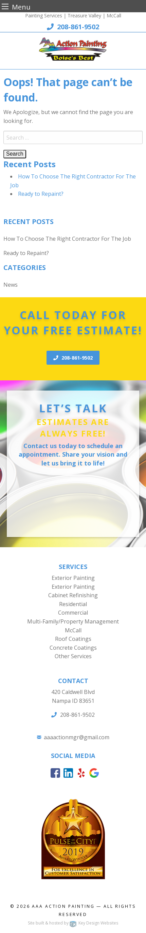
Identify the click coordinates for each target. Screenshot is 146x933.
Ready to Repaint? (40, 193)
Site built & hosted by (73, 923)
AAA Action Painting (63, 906)
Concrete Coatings (73, 647)
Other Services (73, 656)
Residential (73, 604)
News (10, 284)
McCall (73, 630)
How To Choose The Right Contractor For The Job (67, 238)
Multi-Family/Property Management (73, 621)
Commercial (73, 612)
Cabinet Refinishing (73, 595)
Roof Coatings (73, 639)
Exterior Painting (73, 578)
